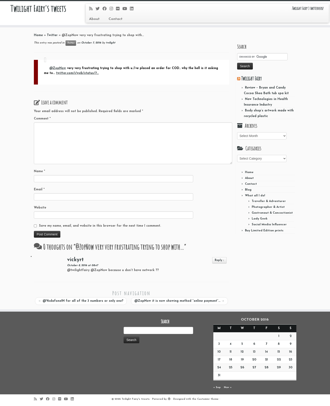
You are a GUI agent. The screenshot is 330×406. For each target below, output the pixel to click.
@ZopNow (57, 68)
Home (38, 35)
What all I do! (255, 195)
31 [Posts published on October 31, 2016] (219, 375)
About (94, 19)
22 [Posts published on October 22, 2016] (279, 359)
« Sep (217, 387)
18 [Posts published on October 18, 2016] (230, 359)
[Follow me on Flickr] (119, 9)
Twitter (52, 35)
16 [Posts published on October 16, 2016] (290, 352)
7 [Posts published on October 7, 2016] (266, 344)
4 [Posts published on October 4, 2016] (231, 344)
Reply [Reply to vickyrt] (219, 260)
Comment (42, 118)
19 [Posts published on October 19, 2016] (242, 359)
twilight (110, 42)
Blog (248, 189)
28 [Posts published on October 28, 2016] (266, 367)
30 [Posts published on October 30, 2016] (290, 367)
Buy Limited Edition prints (264, 230)
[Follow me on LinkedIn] (133, 9)
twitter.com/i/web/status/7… (77, 73)
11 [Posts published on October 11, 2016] (231, 352)
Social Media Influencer (269, 224)
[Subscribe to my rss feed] (92, 9)
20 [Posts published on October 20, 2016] (254, 359)
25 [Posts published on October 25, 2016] (230, 367)
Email (39, 189)
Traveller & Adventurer (269, 201)
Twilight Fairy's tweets (38, 9)
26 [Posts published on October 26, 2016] (242, 367)
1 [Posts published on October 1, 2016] (278, 336)
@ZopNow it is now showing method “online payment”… (179, 301)
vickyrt (75, 260)
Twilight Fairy (251, 78)
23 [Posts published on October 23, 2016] (290, 359)
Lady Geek (259, 218)
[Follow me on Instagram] (112, 9)
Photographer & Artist (268, 207)
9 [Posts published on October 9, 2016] (290, 344)
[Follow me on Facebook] (106, 9)
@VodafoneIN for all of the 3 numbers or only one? (80, 301)
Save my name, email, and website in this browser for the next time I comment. (100, 226)
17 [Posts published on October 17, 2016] (219, 359)
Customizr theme (208, 399)
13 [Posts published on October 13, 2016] (254, 352)
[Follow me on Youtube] (126, 9)
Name (39, 171)
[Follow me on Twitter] (99, 9)
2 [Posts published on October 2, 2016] (291, 336)
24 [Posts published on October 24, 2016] (219, 367)
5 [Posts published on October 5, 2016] (242, 344)
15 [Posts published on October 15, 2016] (279, 352)
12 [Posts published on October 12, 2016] (242, 352)
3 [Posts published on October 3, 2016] (219, 344)
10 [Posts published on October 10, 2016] (219, 352)
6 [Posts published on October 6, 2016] (254, 344)
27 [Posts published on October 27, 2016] (254, 367)
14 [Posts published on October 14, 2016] (266, 352)
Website (40, 207)
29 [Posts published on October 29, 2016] (279, 367)
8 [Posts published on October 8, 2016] (279, 344)
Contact (115, 19)
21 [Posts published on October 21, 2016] (266, 359)
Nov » (228, 387)
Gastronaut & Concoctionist (272, 212)
